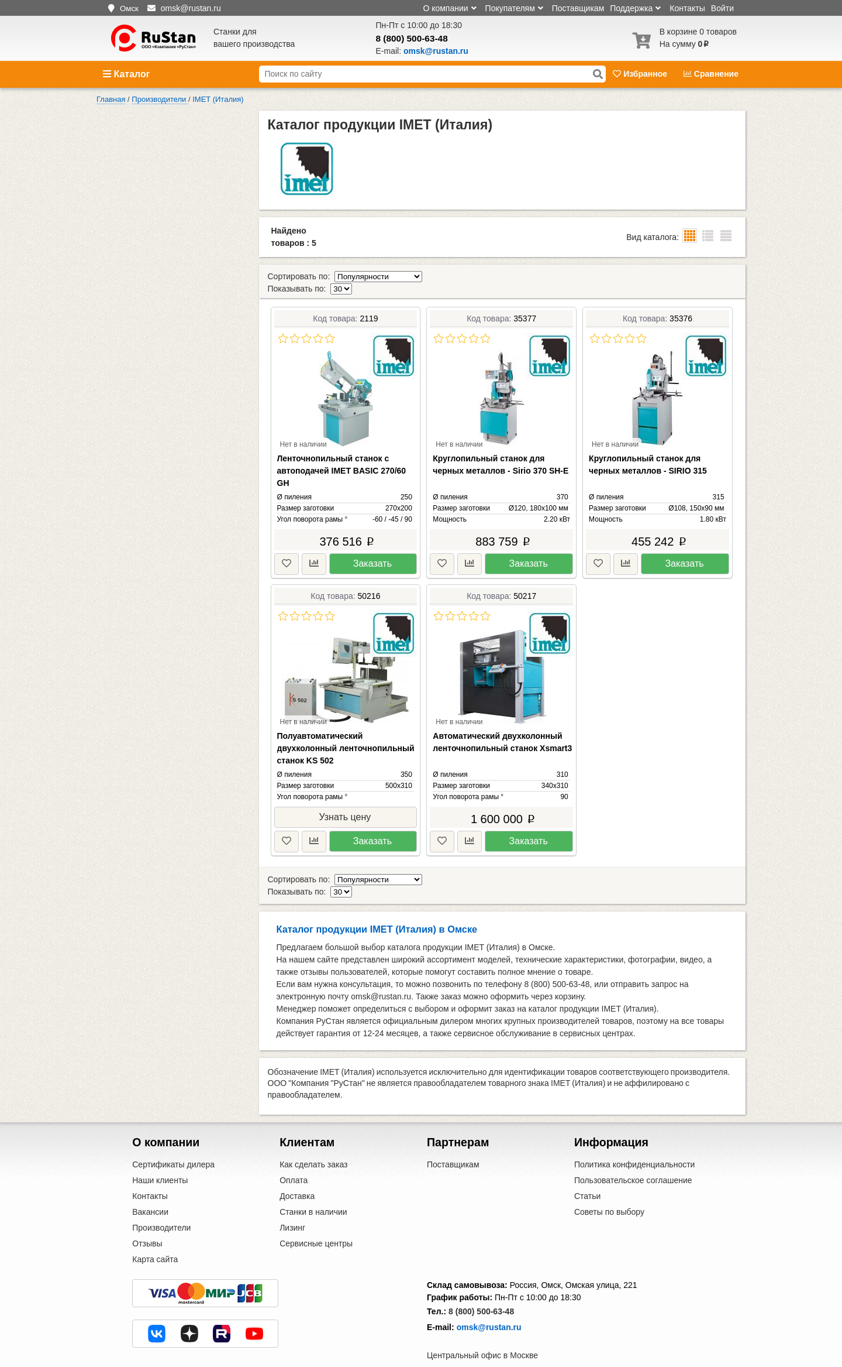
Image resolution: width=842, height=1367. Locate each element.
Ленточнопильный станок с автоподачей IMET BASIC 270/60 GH (341, 458)
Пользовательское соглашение (633, 1155)
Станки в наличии (313, 1187)
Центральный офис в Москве (482, 1330)
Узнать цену (345, 805)
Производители (161, 1203)
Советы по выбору (609, 1187)
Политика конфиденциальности (634, 1140)
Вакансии (150, 1187)
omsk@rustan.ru (489, 1302)
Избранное (641, 73)
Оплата (293, 1155)
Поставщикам (578, 8)
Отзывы (147, 1219)
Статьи (587, 1171)
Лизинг (292, 1203)
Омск (129, 8)
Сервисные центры (316, 1219)
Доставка (297, 1171)
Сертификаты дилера (173, 1140)
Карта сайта (155, 1234)
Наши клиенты (160, 1155)
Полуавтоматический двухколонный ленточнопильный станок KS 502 (346, 736)
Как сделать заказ (313, 1140)
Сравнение (711, 73)
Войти (722, 8)
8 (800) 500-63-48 (412, 38)
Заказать (372, 551)
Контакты (687, 8)
